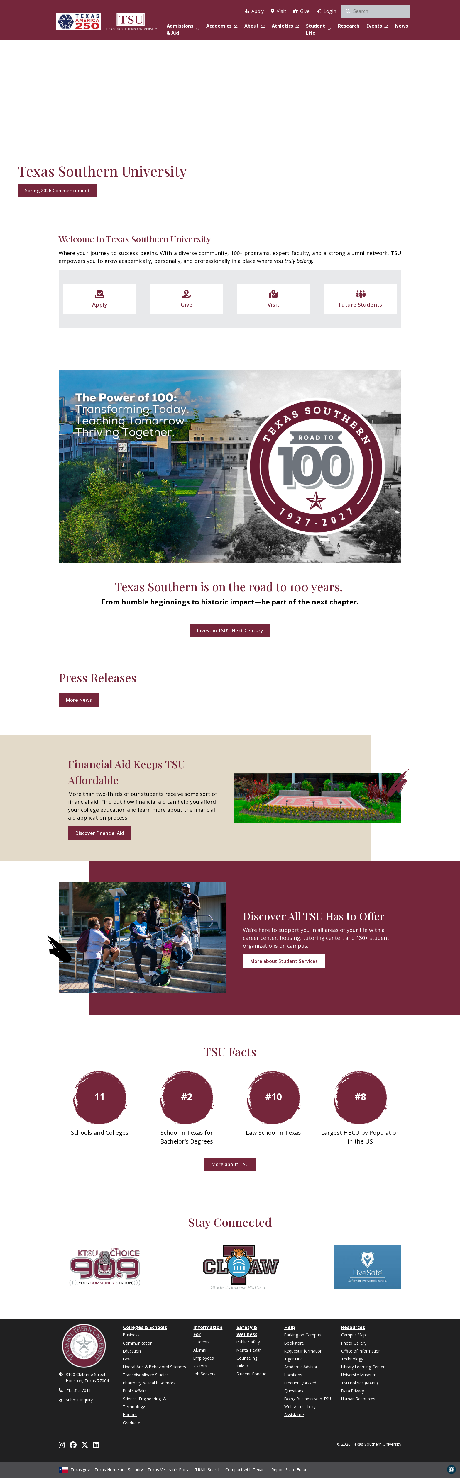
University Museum (358, 1374)
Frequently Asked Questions (300, 1387)
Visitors (200, 1366)
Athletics (285, 26)
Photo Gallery (353, 1343)
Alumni (199, 1350)
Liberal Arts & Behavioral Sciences (154, 1367)
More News (79, 700)
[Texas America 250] (78, 21)
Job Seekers (204, 1374)
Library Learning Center (363, 1367)
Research (348, 26)
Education (132, 1351)
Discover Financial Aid (99, 833)
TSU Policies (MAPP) (359, 1383)
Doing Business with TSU (307, 1398)
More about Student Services (284, 961)
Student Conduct (251, 1374)
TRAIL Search (208, 1469)
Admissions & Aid (183, 29)
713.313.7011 (78, 1390)
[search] (375, 11)
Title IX (242, 1366)
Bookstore (294, 1343)
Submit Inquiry (79, 1400)
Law (127, 1359)
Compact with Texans (246, 1469)
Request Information (303, 1351)
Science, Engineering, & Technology (144, 1402)
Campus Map (353, 1335)
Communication (138, 1343)
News (401, 26)
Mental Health (249, 1350)
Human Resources (358, 1398)
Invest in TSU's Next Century (230, 630)
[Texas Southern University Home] (131, 21)
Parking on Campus (302, 1335)
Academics (221, 26)
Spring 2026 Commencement (57, 190)
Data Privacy (352, 1391)
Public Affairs (135, 1391)
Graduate (131, 1423)
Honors (130, 1414)
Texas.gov (74, 1469)
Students (201, 1342)
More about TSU (230, 1164)
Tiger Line (293, 1359)
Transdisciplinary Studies (146, 1374)
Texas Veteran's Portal (169, 1469)
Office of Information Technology (361, 1355)
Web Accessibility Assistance (300, 1410)
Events (377, 26)
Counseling (246, 1358)
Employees (203, 1358)
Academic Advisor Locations (300, 1370)
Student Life (318, 29)
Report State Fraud (289, 1469)
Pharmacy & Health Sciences (149, 1383)
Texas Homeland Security (118, 1469)
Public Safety (248, 1342)
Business (131, 1335)
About (254, 26)
